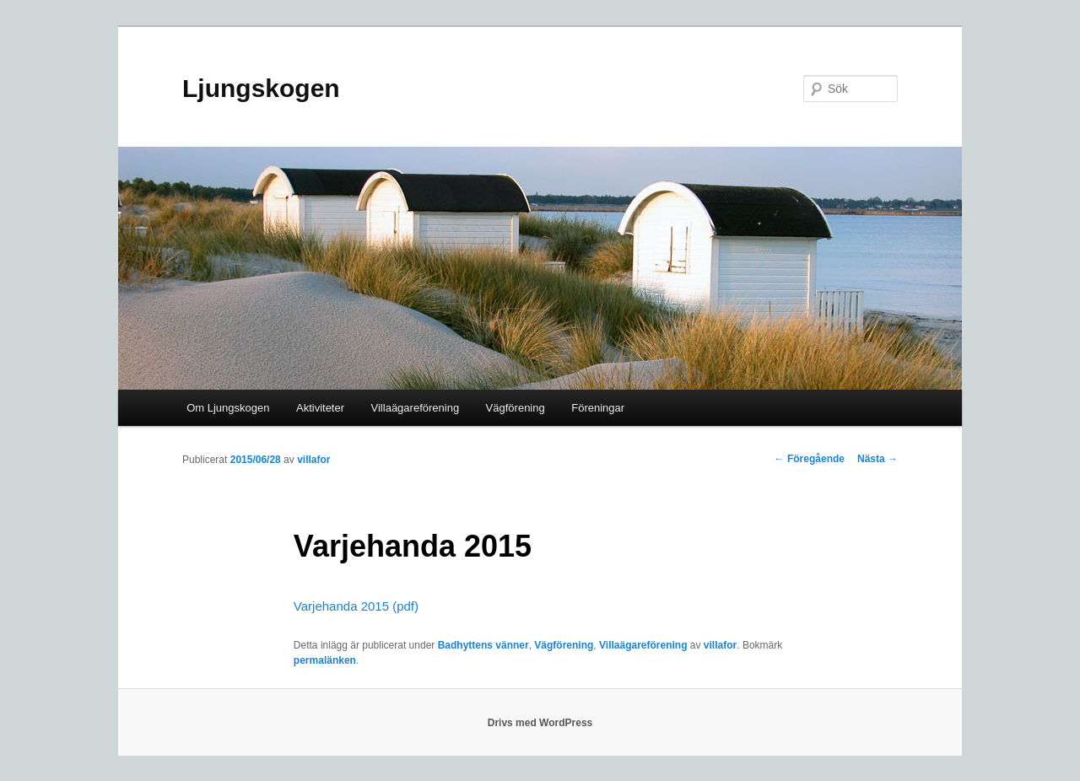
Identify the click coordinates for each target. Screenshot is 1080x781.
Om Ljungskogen (227, 407)
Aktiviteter (320, 407)
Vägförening (515, 407)
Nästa (877, 459)
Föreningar (597, 407)
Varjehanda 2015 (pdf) (356, 606)
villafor (313, 460)
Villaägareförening (415, 407)
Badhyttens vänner (483, 645)
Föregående (810, 459)
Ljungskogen (261, 88)
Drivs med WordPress (540, 723)
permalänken (325, 660)
